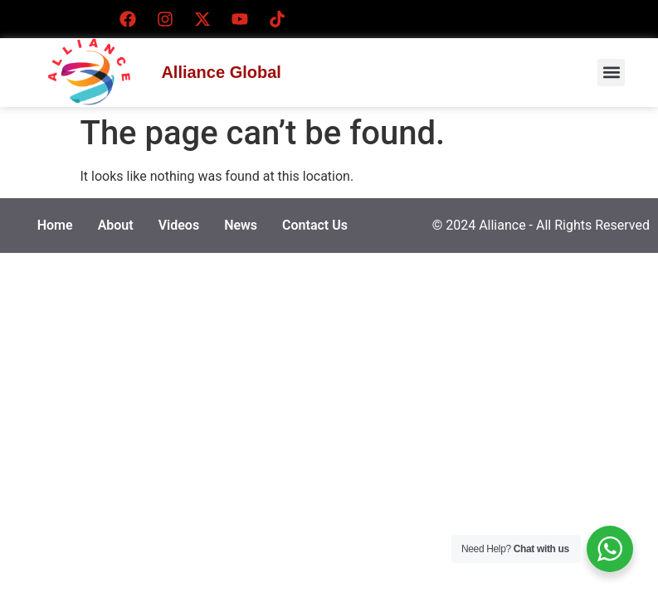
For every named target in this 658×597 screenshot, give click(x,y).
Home (55, 225)
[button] (611, 72)
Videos (178, 225)
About (116, 225)
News (240, 225)
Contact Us (315, 225)
